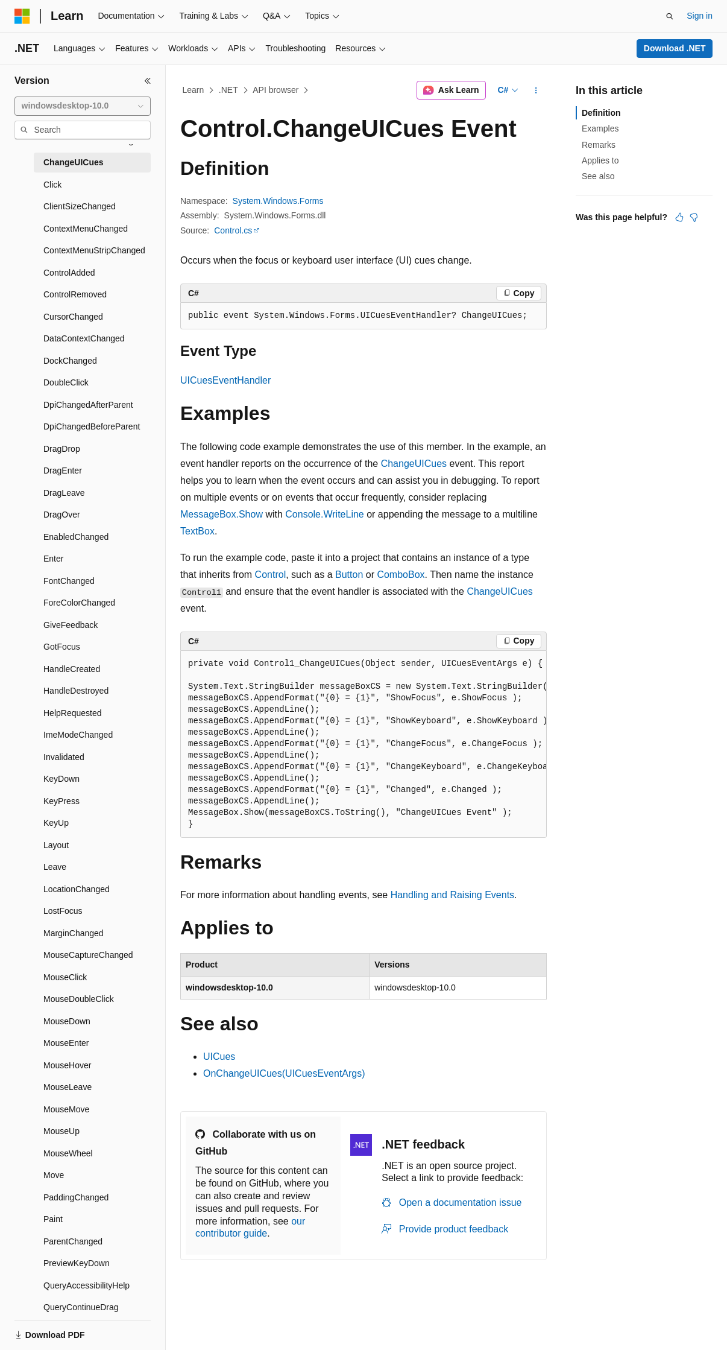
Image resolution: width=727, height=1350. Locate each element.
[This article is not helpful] (694, 217)
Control (270, 574)
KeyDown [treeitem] (61, 779)
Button (349, 574)
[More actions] (536, 90)
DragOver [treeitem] (61, 514)
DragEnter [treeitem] (62, 470)
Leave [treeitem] (54, 867)
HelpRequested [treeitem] (72, 713)
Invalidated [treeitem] (63, 757)
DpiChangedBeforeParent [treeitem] (91, 426)
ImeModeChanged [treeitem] (78, 735)
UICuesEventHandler (225, 380)
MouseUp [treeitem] (61, 1131)
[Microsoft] (22, 16)
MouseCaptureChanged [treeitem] (88, 955)
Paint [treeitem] (53, 1219)
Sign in (700, 16)
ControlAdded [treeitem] (69, 272)
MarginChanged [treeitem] (73, 933)
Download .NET (675, 48)
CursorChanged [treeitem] (73, 317)
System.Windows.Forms (278, 201)
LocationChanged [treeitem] (76, 889)
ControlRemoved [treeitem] (75, 294)
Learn (193, 90)
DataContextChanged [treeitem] (84, 338)
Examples (600, 128)
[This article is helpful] (679, 217)
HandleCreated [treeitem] (71, 669)
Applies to (600, 160)
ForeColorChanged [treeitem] (79, 602)
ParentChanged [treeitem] (72, 1241)
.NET (228, 90)
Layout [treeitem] (56, 845)
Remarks (598, 145)
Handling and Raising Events (452, 895)
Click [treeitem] (52, 184)
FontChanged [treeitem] (69, 581)
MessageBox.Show (221, 514)
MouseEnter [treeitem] (66, 1043)
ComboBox (400, 574)
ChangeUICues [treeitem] (73, 162)
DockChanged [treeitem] (70, 361)
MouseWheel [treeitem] (68, 1153)
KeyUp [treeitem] (56, 823)
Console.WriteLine (324, 514)
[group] (363, 744)
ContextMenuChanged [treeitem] (85, 228)
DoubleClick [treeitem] (66, 382)
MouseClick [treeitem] (65, 977)
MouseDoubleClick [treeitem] (78, 999)
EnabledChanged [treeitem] (76, 537)
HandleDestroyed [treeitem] (76, 691)
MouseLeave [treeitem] (67, 1087)
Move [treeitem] (53, 1175)
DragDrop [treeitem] (61, 449)
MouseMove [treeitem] (66, 1109)
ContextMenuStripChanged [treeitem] (94, 250)
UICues (219, 1056)
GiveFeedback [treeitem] (70, 625)
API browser (275, 90)
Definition (601, 113)
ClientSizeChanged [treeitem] (79, 206)
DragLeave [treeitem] (64, 493)
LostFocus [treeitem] (63, 911)
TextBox (197, 531)
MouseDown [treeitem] (66, 1021)
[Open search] (670, 16)
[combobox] (82, 106)
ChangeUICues (414, 463)
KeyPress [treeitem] (61, 801)
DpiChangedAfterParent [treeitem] (88, 405)
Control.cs (233, 230)
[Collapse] (147, 81)
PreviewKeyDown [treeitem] (76, 1263)
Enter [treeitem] (53, 558)
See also (598, 176)
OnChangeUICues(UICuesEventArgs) (284, 1073)
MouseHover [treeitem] (67, 1065)
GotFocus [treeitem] (61, 646)
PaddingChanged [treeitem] (76, 1197)
